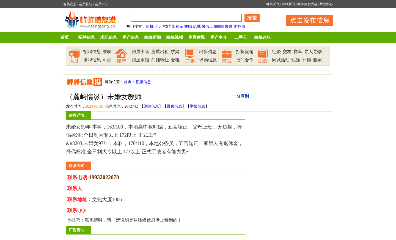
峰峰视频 (174, 37)
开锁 (306, 60)
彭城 (197, 26)
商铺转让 (160, 60)
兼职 (188, 26)
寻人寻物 (313, 51)
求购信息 (208, 60)
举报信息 (197, 106)
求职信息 (108, 37)
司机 (149, 26)
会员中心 (101, 4)
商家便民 (196, 37)
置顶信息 (174, 106)
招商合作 (245, 60)
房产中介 (218, 37)
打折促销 (245, 51)
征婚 (276, 51)
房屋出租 (160, 51)
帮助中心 (326, 4)
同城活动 (281, 60)
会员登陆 (85, 4)
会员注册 (69, 4)
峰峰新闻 (288, 4)
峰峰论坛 (262, 37)
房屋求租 (140, 60)
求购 (175, 51)
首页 (65, 37)
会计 (158, 26)
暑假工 (207, 26)
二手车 (241, 37)
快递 (228, 26)
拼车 (297, 51)
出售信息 (208, 51)
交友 (287, 51)
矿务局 (239, 26)
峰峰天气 (273, 4)
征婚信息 (143, 82)
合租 (175, 60)
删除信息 (151, 106)
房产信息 (130, 37)
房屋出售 (140, 51)
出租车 (177, 26)
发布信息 (306, 19)
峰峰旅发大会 (307, 4)
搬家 (317, 60)
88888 (219, 26)
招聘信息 (86, 37)
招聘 (167, 26)
